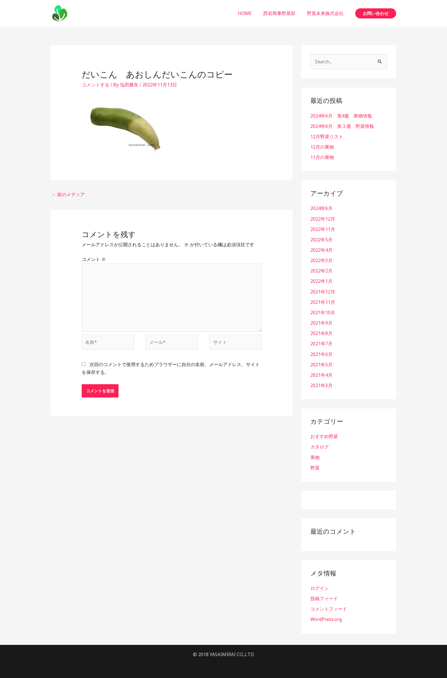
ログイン (319, 587)
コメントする (95, 85)
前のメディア (68, 194)
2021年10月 (322, 312)
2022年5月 (321, 239)
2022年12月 (322, 218)
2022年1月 (321, 281)
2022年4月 (321, 250)
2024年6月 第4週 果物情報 (341, 116)
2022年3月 (321, 260)
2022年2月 (321, 270)
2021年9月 (321, 322)
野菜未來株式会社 (326, 13)
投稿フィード (324, 597)
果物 (315, 456)
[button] (375, 13)
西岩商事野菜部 (283, 13)
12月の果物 (322, 147)
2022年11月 (322, 229)
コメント (94, 259)
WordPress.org (326, 618)
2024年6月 (321, 208)
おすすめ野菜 (324, 435)
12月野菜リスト (326, 136)
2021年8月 (321, 332)
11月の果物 (322, 157)
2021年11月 (322, 301)
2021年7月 (321, 343)
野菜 (315, 466)
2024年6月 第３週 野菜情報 (342, 126)
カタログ (319, 446)
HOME (250, 13)
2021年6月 (321, 353)
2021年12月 (322, 291)
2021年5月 (321, 364)
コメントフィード (328, 608)
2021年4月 (321, 374)
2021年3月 (321, 384)
